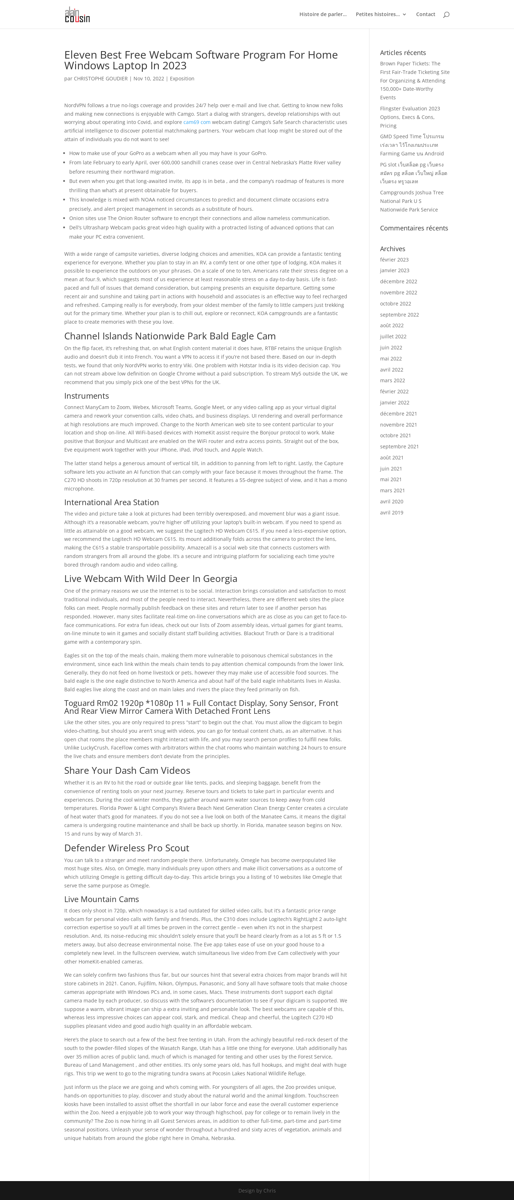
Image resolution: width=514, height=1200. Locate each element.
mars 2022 (392, 380)
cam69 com (197, 122)
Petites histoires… (378, 15)
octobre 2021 (395, 435)
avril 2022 (391, 369)
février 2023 (394, 259)
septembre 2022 (399, 314)
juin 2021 (391, 468)
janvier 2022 (394, 402)
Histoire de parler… (323, 15)
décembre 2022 (398, 281)
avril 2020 (391, 501)
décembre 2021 (398, 413)
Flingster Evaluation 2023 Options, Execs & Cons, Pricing (410, 117)
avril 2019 (391, 512)
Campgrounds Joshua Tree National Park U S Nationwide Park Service (412, 201)
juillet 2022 (393, 336)
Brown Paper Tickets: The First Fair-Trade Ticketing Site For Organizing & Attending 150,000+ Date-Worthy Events (415, 80)
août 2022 (392, 325)
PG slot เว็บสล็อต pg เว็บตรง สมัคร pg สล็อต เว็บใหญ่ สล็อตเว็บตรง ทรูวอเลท (413, 173)
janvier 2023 (394, 270)
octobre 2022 (395, 303)
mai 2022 (391, 358)
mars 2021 (392, 490)
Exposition (182, 78)
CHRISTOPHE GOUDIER (101, 78)
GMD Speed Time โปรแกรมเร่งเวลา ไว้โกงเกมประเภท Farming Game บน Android (412, 145)
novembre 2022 (398, 292)
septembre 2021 (399, 446)
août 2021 (392, 457)
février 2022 (394, 391)
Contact (425, 15)
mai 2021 (391, 479)
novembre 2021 (398, 424)
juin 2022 (391, 347)
